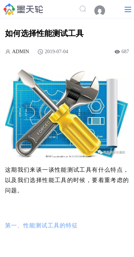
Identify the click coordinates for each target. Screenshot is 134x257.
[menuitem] (103, 10)
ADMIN (20, 51)
